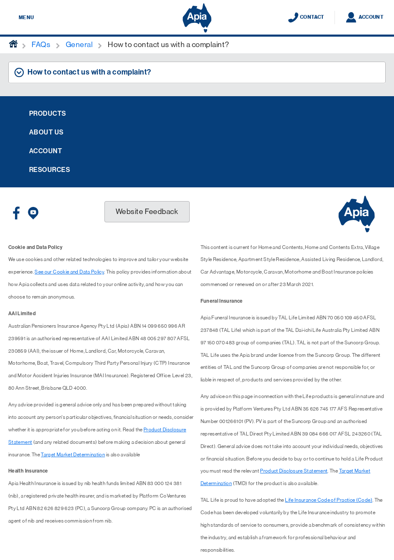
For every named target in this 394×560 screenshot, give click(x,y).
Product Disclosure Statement (293, 471)
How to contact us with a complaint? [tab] (89, 72)
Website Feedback (147, 211)
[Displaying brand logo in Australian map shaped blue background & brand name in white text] (197, 18)
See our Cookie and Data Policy (69, 272)
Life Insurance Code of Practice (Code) (328, 500)
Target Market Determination (73, 455)
